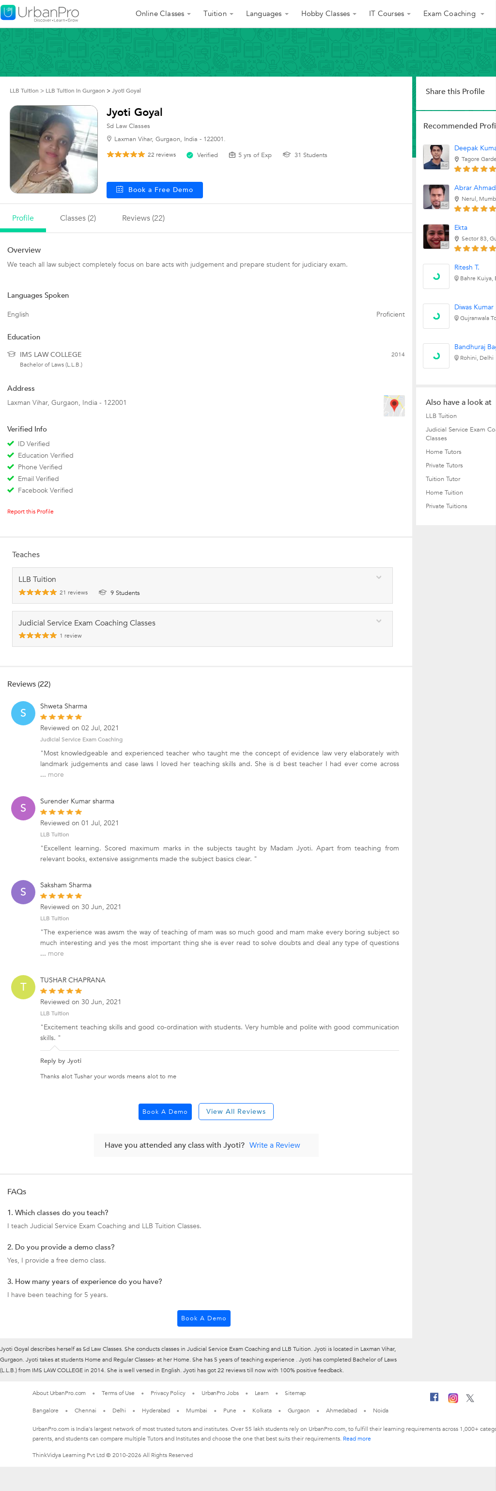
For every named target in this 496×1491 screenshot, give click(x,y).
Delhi (119, 1410)
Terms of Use (118, 1393)
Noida (380, 1410)
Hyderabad (156, 1410)
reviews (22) (143, 218)
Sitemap (295, 1393)
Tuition (214, 13)
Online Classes (160, 13)
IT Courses (386, 13)
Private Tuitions (446, 506)
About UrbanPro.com (59, 1393)
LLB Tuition (54, 918)
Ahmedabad (341, 1410)
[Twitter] (470, 1400)
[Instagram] (453, 1401)
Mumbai (196, 1410)
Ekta (460, 227)
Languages (264, 13)
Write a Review (274, 1145)
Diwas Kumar (474, 307)
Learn (262, 1393)
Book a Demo (165, 1111)
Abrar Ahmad (475, 187)
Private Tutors (444, 465)
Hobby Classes (325, 13)
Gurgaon (299, 1410)
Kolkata (261, 1410)
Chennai (85, 1410)
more (56, 774)
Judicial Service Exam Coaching (81, 739)
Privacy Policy (168, 1393)
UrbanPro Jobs (220, 1393)
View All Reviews (236, 1111)
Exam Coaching (450, 13)
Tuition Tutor (443, 479)
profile (23, 218)
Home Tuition (444, 492)
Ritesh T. (467, 267)
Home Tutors (444, 452)
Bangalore (45, 1410)
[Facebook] (434, 1401)
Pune (230, 1410)
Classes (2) (78, 218)
